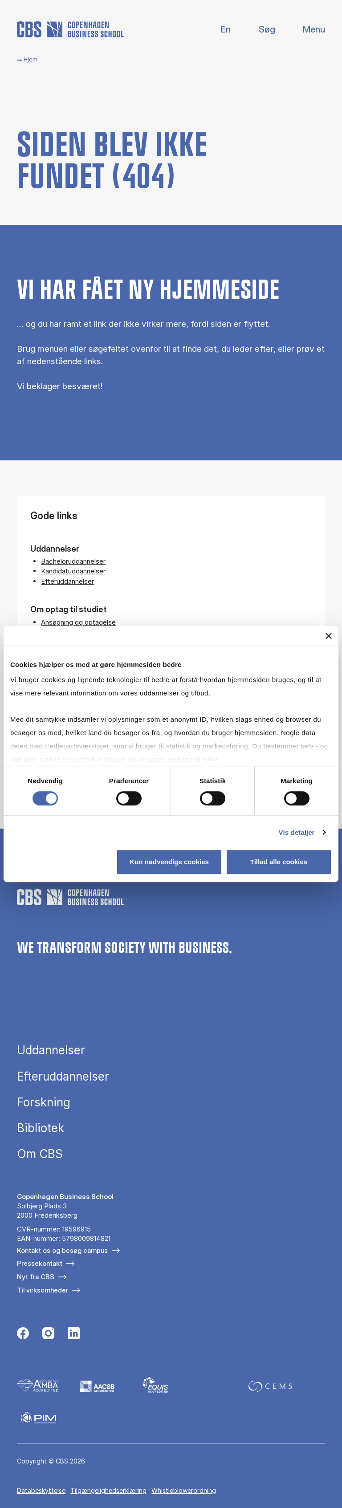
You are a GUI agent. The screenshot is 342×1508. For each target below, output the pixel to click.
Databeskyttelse (41, 1490)
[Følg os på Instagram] (48, 1334)
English (218, 29)
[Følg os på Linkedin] (74, 1334)
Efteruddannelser (67, 581)
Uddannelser (51, 1050)
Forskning (43, 1102)
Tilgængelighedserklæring (108, 1490)
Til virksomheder (42, 1290)
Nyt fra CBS (35, 1276)
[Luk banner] (329, 636)
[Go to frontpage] (70, 29)
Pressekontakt (39, 1263)
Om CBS (40, 1154)
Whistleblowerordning (183, 1490)
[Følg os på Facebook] (23, 1334)
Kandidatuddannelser (73, 571)
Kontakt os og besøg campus (62, 1250)
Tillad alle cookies (278, 862)
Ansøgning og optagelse (78, 622)
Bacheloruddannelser (73, 561)
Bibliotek (40, 1128)
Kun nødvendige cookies (169, 862)
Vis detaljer (297, 832)
